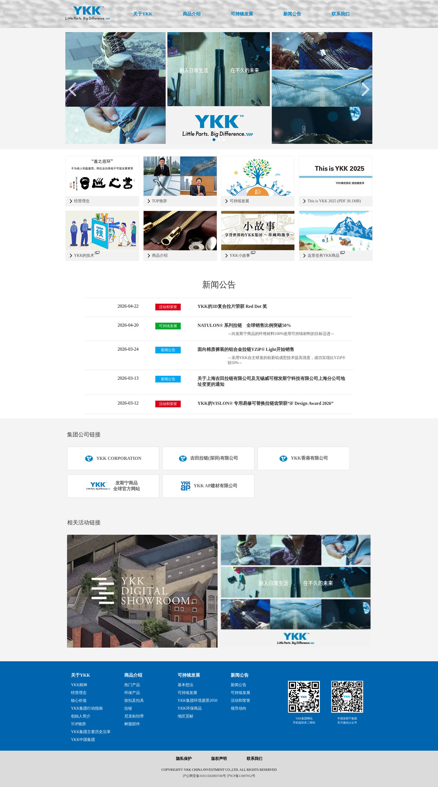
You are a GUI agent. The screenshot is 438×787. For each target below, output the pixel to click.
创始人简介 (81, 716)
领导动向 (238, 708)
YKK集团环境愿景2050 (197, 700)
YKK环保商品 (190, 708)
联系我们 (254, 759)
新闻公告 (240, 675)
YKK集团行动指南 (87, 708)
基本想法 (185, 685)
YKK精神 (79, 685)
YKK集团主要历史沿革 (91, 732)
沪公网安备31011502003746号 (204, 776)
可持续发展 (189, 675)
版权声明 (219, 759)
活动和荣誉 (240, 700)
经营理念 (79, 693)
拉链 (128, 708)
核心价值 (79, 700)
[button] (214, 139)
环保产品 (132, 693)
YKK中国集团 (83, 740)
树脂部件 (132, 724)
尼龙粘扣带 (134, 716)
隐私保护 (184, 759)
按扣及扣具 (134, 700)
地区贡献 (185, 716)
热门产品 (132, 685)
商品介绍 (133, 675)
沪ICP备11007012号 (241, 776)
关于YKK (80, 675)
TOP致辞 (78, 724)
